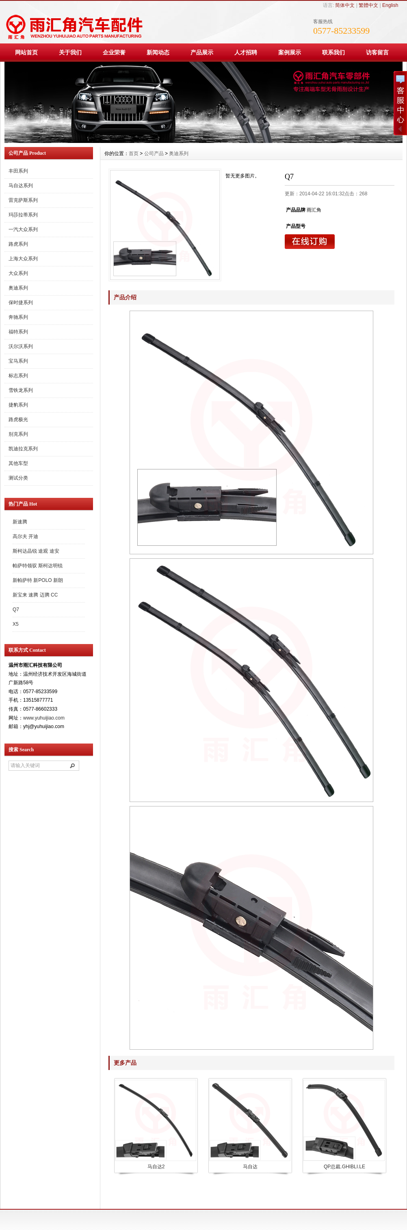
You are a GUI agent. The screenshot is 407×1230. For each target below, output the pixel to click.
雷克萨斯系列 (23, 200)
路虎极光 (18, 419)
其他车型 (18, 463)
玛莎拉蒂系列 (23, 215)
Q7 (16, 609)
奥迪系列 (18, 288)
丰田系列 (18, 171)
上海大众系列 (23, 259)
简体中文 (345, 5)
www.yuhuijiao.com (44, 718)
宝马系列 (18, 361)
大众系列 (18, 273)
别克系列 (18, 434)
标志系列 (18, 375)
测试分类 (18, 478)
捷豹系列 (18, 405)
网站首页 (26, 52)
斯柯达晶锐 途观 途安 (36, 551)
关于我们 (70, 52)
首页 (134, 153)
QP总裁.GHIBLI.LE (344, 1166)
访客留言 (377, 52)
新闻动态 (158, 52)
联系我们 (333, 52)
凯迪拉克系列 (23, 449)
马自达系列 (21, 185)
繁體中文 (368, 5)
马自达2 (156, 1166)
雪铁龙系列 (21, 390)
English (390, 5)
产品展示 (202, 52)
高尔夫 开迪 (25, 536)
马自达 (250, 1166)
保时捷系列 (21, 302)
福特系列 (18, 332)
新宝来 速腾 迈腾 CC (35, 595)
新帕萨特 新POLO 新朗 (38, 580)
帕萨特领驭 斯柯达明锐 (38, 566)
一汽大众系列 (23, 229)
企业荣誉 (114, 52)
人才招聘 (245, 52)
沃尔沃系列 (21, 346)
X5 (16, 624)
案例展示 (289, 52)
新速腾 (20, 522)
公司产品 (154, 153)
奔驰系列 (18, 317)
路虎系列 (18, 244)
